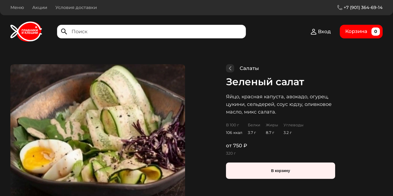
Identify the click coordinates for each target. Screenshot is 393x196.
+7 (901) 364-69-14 (363, 7)
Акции (39, 7)
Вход (320, 31)
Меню (17, 7)
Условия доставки (76, 7)
